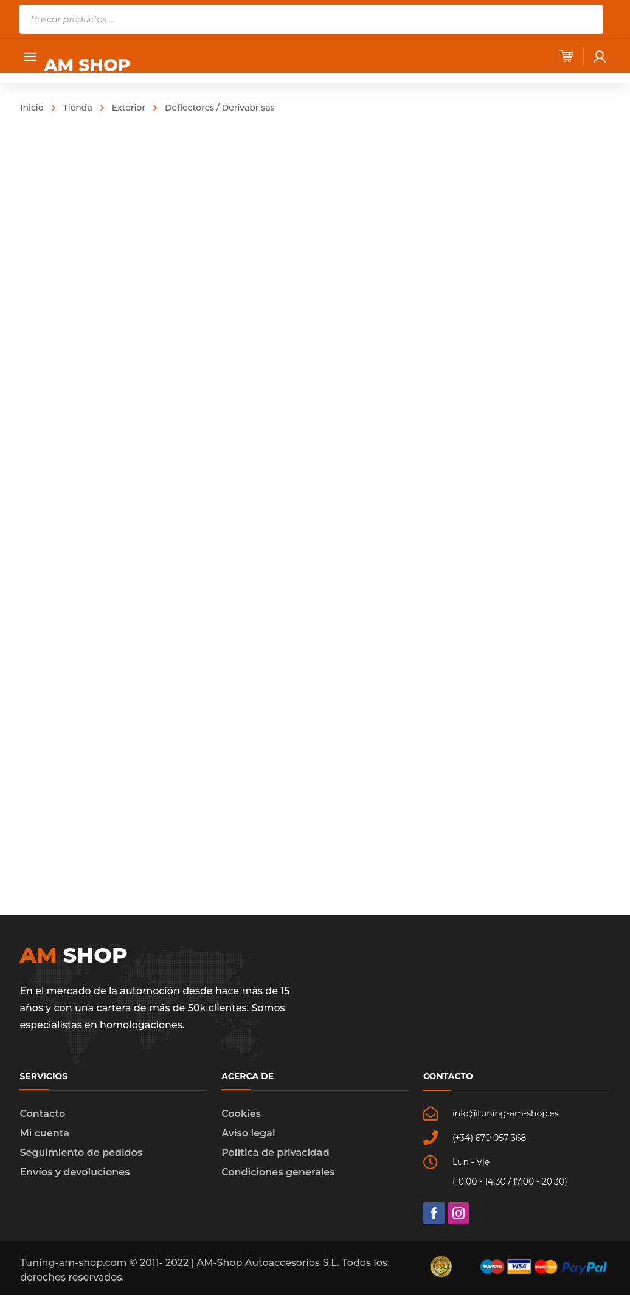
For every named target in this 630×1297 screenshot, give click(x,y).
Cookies (241, 1116)
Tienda (77, 107)
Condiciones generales (277, 1174)
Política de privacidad (275, 1155)
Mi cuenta (44, 1135)
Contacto (42, 1116)
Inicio (31, 107)
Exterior (128, 107)
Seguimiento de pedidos (80, 1155)
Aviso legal (248, 1135)
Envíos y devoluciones (74, 1174)
